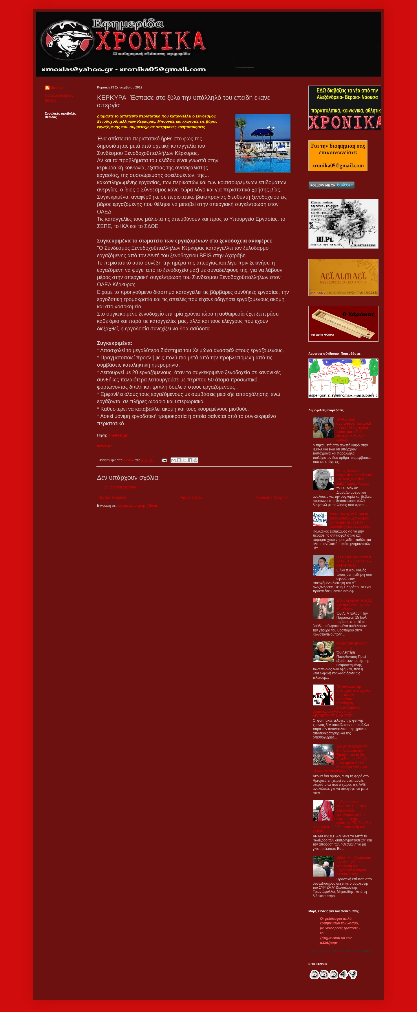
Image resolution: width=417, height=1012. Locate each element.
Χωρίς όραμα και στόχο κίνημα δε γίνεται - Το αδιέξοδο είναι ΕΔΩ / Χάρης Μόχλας (354, 477)
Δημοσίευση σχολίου (120, 487)
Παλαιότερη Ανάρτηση (273, 497)
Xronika (57, 88)
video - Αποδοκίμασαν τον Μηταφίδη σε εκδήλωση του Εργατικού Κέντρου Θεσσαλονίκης (353, 866)
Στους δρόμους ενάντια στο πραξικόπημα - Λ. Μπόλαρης (354, 604)
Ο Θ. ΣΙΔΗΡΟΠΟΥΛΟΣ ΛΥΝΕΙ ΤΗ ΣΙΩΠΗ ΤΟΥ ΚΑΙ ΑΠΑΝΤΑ (354, 561)
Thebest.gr (117, 435)
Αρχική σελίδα (191, 497)
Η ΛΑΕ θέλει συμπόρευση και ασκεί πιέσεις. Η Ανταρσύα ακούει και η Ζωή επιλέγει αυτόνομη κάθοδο (353, 429)
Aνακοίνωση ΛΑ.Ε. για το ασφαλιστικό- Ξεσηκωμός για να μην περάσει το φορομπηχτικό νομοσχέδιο (350, 520)
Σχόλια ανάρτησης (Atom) (137, 506)
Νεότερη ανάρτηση (112, 497)
